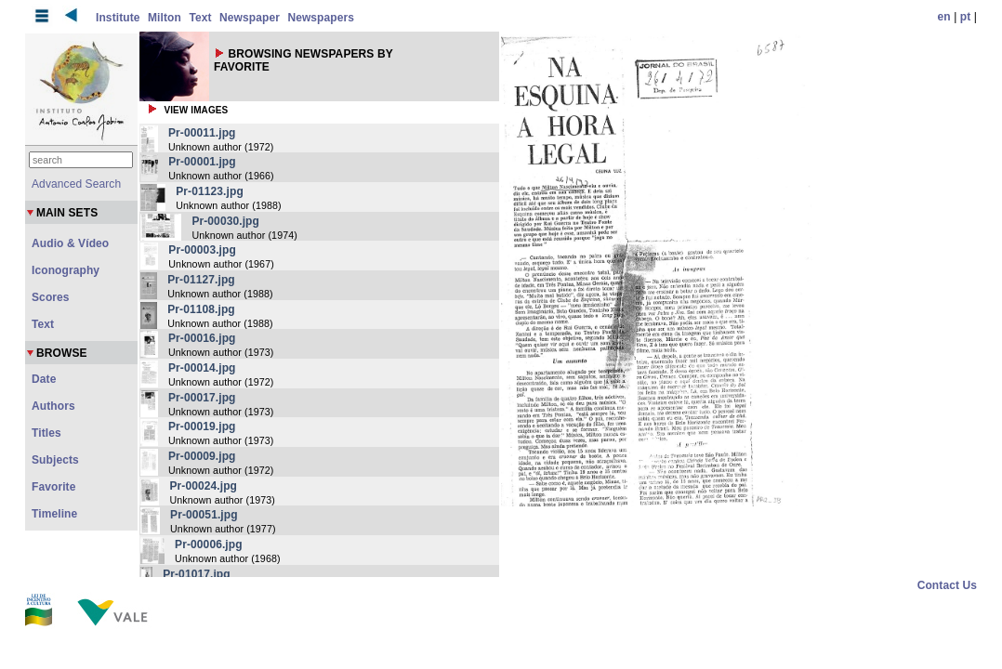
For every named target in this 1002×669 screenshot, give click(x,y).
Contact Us (947, 585)
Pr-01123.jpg (210, 191)
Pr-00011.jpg (202, 132)
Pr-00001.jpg (202, 161)
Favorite (53, 486)
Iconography (65, 270)
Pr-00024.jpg (203, 485)
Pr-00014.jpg (202, 367)
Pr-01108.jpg (201, 309)
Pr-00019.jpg (202, 426)
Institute (118, 17)
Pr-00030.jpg (225, 221)
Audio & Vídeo (70, 243)
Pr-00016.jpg (202, 338)
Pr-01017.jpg (197, 574)
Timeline (54, 513)
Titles (46, 432)
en (944, 16)
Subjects (55, 459)
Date (44, 379)
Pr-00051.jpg (204, 514)
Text (200, 17)
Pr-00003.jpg (202, 249)
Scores (51, 297)
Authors (53, 406)
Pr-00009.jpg (202, 456)
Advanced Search (76, 183)
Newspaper (249, 17)
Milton (164, 17)
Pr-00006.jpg (209, 544)
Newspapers (320, 17)
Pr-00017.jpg (202, 397)
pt (965, 16)
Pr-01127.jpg (201, 279)
